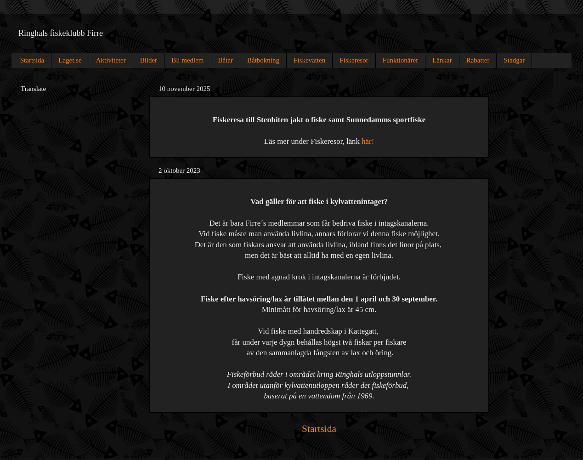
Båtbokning (263, 60)
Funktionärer (400, 60)
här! (368, 141)
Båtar (225, 60)
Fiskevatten (309, 60)
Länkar (442, 60)
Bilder (149, 60)
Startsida (32, 60)
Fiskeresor (354, 60)
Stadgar (514, 60)
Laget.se (69, 60)
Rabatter (478, 60)
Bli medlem (187, 60)
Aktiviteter (111, 60)
